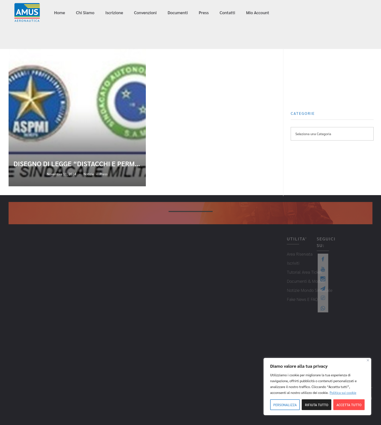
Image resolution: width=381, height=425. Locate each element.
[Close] (368, 360)
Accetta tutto (348, 404)
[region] (317, 386)
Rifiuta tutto (316, 404)
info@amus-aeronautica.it (307, 13)
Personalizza (285, 404)
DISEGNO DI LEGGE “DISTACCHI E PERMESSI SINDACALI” (77, 163)
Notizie (88, 174)
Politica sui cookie (343, 392)
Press (103, 174)
